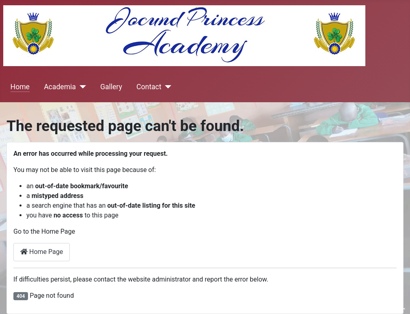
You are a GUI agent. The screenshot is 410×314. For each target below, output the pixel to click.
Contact (149, 87)
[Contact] (166, 87)
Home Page (41, 252)
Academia (60, 87)
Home (20, 87)
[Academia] (81, 87)
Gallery (111, 87)
